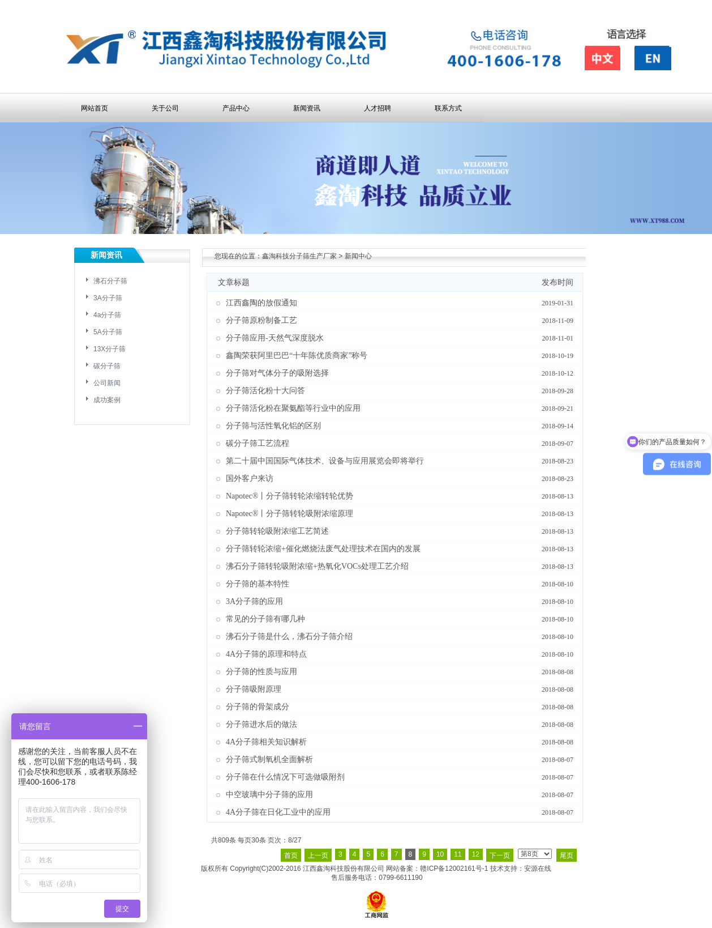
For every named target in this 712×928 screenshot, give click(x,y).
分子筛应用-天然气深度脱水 (275, 338)
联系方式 (448, 108)
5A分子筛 (107, 332)
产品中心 (236, 108)
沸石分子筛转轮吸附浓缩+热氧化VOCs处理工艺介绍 (317, 566)
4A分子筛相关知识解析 (266, 742)
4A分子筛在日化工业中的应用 (278, 812)
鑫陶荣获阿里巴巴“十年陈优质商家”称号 (296, 355)
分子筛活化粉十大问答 (265, 390)
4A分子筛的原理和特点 (266, 654)
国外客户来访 (249, 478)
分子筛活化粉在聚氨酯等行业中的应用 (293, 408)
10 (440, 854)
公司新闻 (107, 383)
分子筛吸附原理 (253, 689)
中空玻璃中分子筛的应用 (269, 794)
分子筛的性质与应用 (261, 671)
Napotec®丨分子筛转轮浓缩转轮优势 (289, 496)
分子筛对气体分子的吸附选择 (277, 373)
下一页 (500, 855)
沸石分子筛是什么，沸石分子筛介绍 (289, 636)
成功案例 (107, 400)
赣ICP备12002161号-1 (454, 868)
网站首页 (94, 108)
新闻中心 (358, 256)
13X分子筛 (109, 349)
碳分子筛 (107, 366)
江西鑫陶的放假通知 (261, 303)
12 (475, 854)
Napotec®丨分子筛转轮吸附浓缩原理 (289, 513)
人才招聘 (377, 108)
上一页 (318, 855)
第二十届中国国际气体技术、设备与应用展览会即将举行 (325, 461)
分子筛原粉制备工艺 (261, 320)
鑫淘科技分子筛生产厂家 (299, 256)
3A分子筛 (107, 298)
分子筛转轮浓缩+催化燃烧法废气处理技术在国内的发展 (323, 548)
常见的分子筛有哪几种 (265, 619)
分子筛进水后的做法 (261, 724)
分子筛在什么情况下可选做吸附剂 (285, 777)
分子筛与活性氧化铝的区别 (273, 426)
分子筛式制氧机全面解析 (269, 759)
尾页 (566, 855)
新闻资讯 (306, 108)
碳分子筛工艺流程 (257, 443)
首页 (291, 855)
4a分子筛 (107, 315)
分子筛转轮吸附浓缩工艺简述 (277, 531)
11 (457, 854)
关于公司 (165, 108)
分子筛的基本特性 (257, 584)
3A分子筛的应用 (254, 601)
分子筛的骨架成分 (257, 707)
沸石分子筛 (110, 281)
